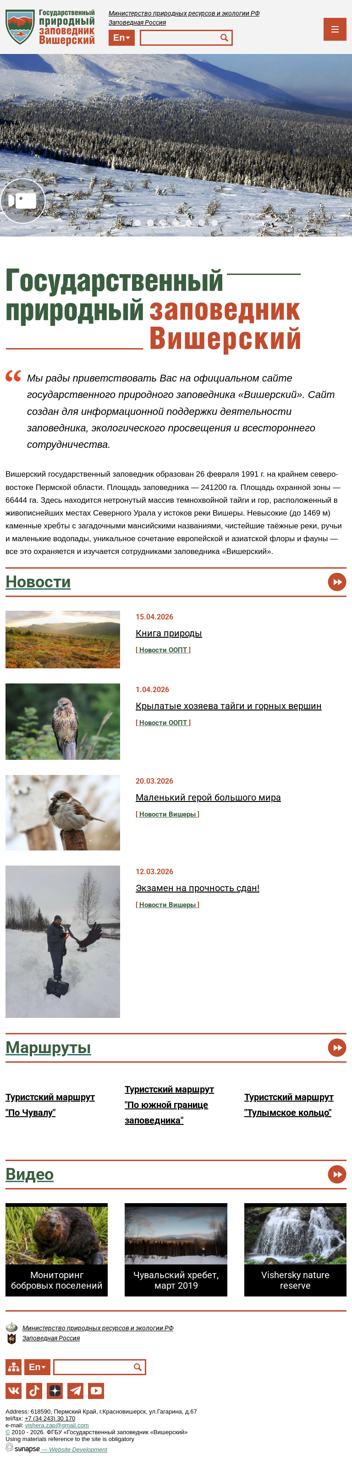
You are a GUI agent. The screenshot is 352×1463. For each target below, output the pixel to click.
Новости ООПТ (163, 650)
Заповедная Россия (137, 22)
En (119, 37)
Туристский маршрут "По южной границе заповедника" (169, 1105)
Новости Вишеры (167, 814)
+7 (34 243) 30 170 (50, 1418)
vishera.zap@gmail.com (57, 1425)
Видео (23, 201)
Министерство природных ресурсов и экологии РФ (184, 13)
